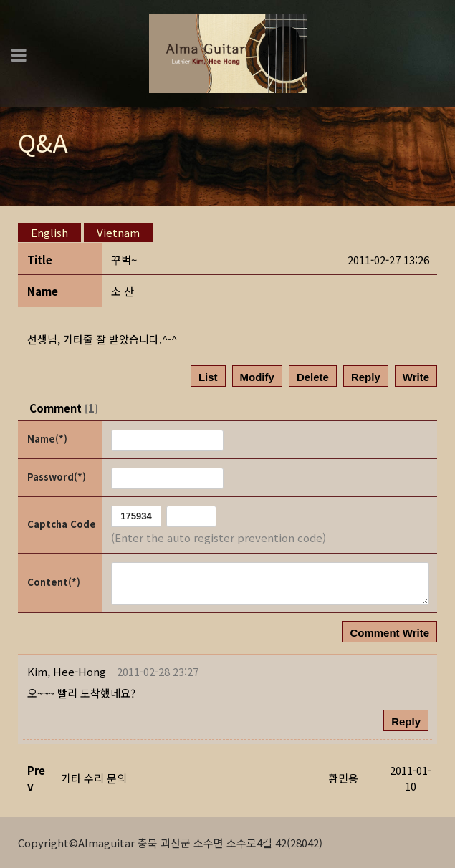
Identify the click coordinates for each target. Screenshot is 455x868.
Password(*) (56, 476)
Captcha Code (61, 524)
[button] (66, 671)
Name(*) (47, 438)
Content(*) (53, 582)
